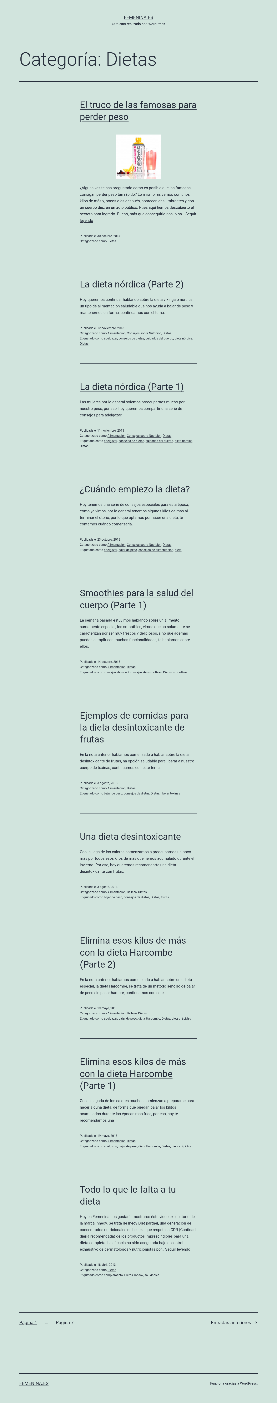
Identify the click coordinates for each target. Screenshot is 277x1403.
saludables (151, 1275)
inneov (138, 1275)
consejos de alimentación (155, 550)
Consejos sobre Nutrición (144, 333)
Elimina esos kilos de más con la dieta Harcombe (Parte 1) (133, 1073)
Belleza (132, 892)
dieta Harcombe (149, 1018)
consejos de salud (116, 672)
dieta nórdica (184, 338)
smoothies (180, 672)
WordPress (248, 1383)
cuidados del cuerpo (159, 338)
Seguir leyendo (177, 1249)
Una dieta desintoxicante (130, 836)
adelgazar (110, 338)
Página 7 (65, 1322)
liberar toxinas (170, 793)
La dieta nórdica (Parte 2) (132, 284)
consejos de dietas (131, 338)
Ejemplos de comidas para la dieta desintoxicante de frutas (134, 727)
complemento (113, 1275)
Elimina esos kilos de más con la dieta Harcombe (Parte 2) (133, 952)
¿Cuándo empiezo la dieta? (135, 489)
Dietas (112, 241)
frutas (165, 897)
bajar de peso (127, 550)
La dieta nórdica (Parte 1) (132, 386)
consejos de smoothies (146, 672)
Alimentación (117, 333)
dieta (178, 550)
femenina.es (138, 17)
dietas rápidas (181, 1018)
